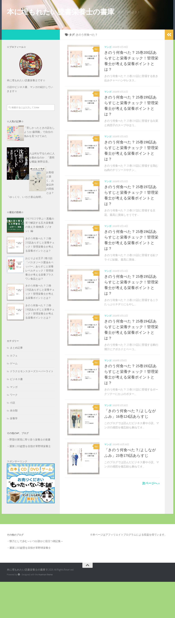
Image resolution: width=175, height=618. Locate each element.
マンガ (107, 83)
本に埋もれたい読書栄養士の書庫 (60, 11)
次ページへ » (151, 524)
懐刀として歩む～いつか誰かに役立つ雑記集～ (36, 577)
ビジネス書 (16, 415)
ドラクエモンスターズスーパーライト (31, 407)
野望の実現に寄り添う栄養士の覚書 (29, 475)
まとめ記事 (16, 383)
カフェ (14, 391)
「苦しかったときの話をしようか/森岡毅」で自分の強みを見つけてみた (39, 168)
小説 (12, 438)
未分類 (14, 446)
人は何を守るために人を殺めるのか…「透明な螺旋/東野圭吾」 (42, 193)
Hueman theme (45, 610)
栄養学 (14, 454)
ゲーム (14, 399)
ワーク (14, 431)
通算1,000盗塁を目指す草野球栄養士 (30, 482)
